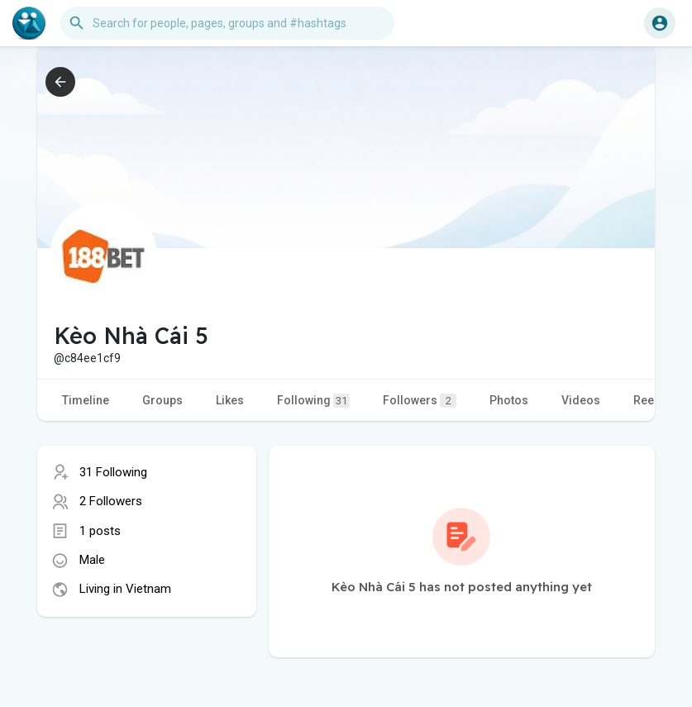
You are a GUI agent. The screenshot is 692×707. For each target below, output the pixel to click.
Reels (648, 400)
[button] (227, 23)
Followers (419, 401)
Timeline (85, 400)
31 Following (113, 472)
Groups (162, 400)
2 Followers (110, 501)
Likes (230, 400)
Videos (580, 400)
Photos (508, 400)
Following (313, 401)
